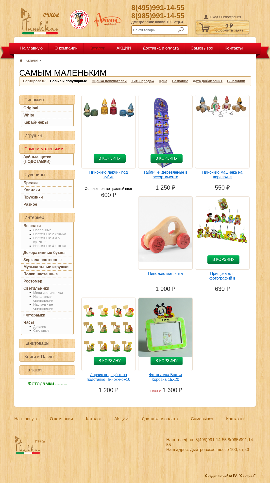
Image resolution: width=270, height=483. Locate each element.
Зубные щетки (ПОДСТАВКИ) (37, 159)
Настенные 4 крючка (49, 246)
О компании (66, 48)
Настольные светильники (43, 306)
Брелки (30, 183)
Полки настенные (40, 274)
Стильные (41, 331)
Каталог (97, 48)
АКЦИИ (124, 48)
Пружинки (33, 197)
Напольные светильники (43, 298)
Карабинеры (35, 122)
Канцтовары (36, 343)
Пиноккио (34, 99)
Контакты (234, 48)
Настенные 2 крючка (49, 234)
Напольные (42, 230)
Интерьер (34, 217)
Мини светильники (48, 293)
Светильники (36, 288)
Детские (39, 327)
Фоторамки (34, 315)
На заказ (33, 369)
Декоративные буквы (44, 252)
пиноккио (61, 384)
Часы (28, 322)
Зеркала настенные (42, 260)
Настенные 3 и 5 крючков (46, 240)
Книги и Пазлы (39, 356)
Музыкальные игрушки (45, 267)
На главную (31, 48)
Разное (30, 204)
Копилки (31, 190)
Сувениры (34, 174)
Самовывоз (202, 48)
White (28, 115)
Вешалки (32, 226)
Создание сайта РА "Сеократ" (230, 476)
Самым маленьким (43, 148)
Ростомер (32, 281)
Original (30, 108)
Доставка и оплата (161, 48)
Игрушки (33, 135)
